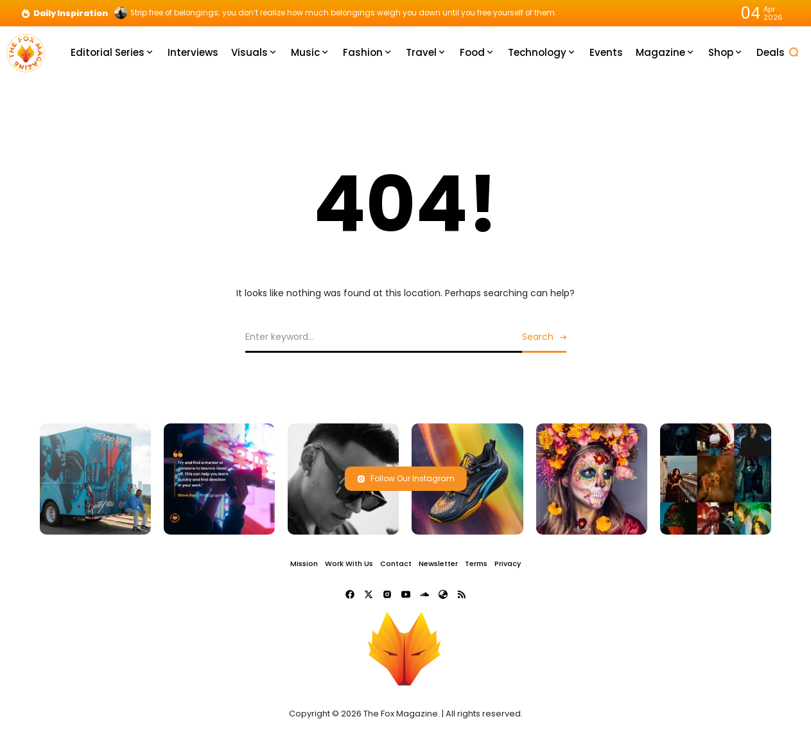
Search (538, 336)
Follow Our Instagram (406, 478)
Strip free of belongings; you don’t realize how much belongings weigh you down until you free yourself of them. (343, 13)
